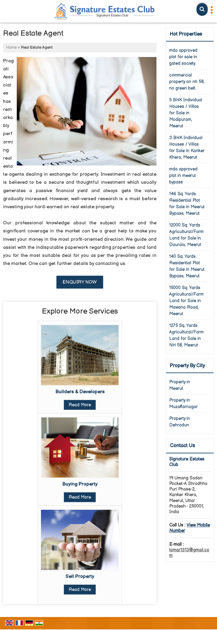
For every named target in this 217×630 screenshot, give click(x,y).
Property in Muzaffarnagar (183, 403)
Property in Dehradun (179, 422)
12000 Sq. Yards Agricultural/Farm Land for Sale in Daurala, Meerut (186, 234)
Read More (80, 405)
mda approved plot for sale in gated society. (183, 57)
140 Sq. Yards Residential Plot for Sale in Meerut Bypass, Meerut (187, 266)
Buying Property (79, 484)
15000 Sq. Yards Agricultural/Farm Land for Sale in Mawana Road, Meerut (186, 300)
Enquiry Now (80, 282)
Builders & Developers (80, 392)
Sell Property (80, 576)
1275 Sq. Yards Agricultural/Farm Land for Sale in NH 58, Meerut (186, 335)
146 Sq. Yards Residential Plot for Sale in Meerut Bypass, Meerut (187, 203)
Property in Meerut (179, 385)
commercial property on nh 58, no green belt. (187, 82)
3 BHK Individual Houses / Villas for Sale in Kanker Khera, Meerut (187, 147)
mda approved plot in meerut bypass (183, 175)
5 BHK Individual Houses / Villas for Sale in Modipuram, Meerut (185, 113)
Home (11, 47)
